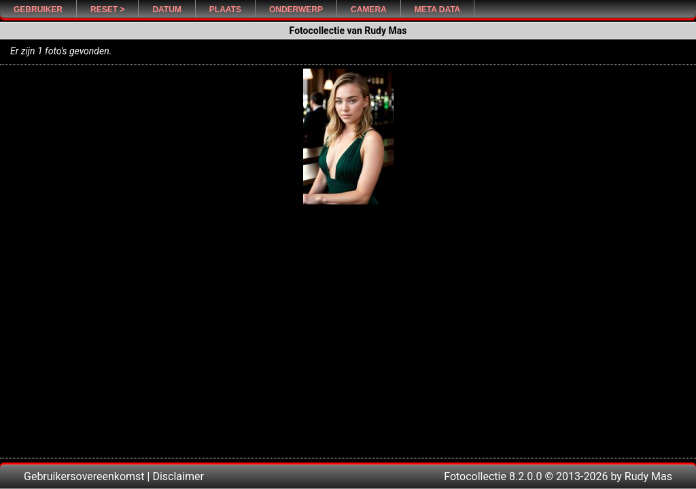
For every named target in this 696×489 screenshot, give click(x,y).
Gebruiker (38, 9)
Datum (166, 9)
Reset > (107, 9)
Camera (369, 9)
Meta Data (438, 9)
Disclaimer (177, 476)
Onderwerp (296, 9)
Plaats (225, 9)
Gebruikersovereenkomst (84, 476)
